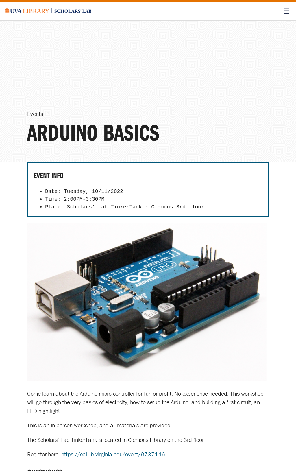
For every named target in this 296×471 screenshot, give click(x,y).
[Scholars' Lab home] (48, 11)
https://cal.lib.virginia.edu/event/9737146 (113, 454)
